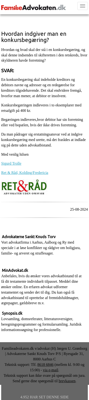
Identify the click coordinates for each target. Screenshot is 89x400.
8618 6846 (45, 365)
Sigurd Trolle (11, 163)
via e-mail (50, 370)
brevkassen (67, 381)
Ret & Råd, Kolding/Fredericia (24, 173)
